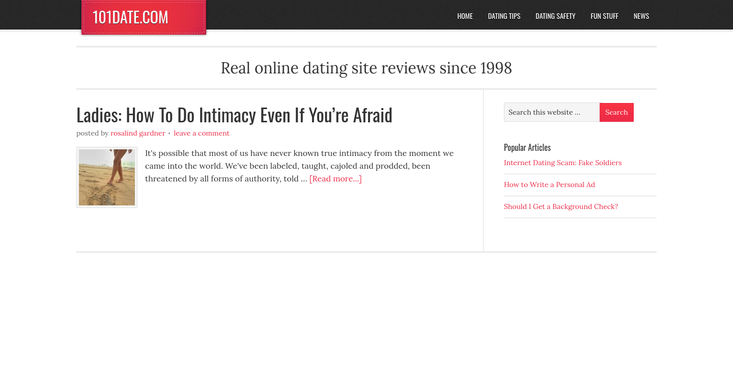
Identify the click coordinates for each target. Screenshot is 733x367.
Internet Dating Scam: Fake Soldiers (563, 162)
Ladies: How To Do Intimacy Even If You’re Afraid (234, 113)
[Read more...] (335, 178)
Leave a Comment (202, 133)
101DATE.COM (130, 16)
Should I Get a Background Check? (561, 206)
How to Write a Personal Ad (549, 184)
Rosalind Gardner (137, 133)
